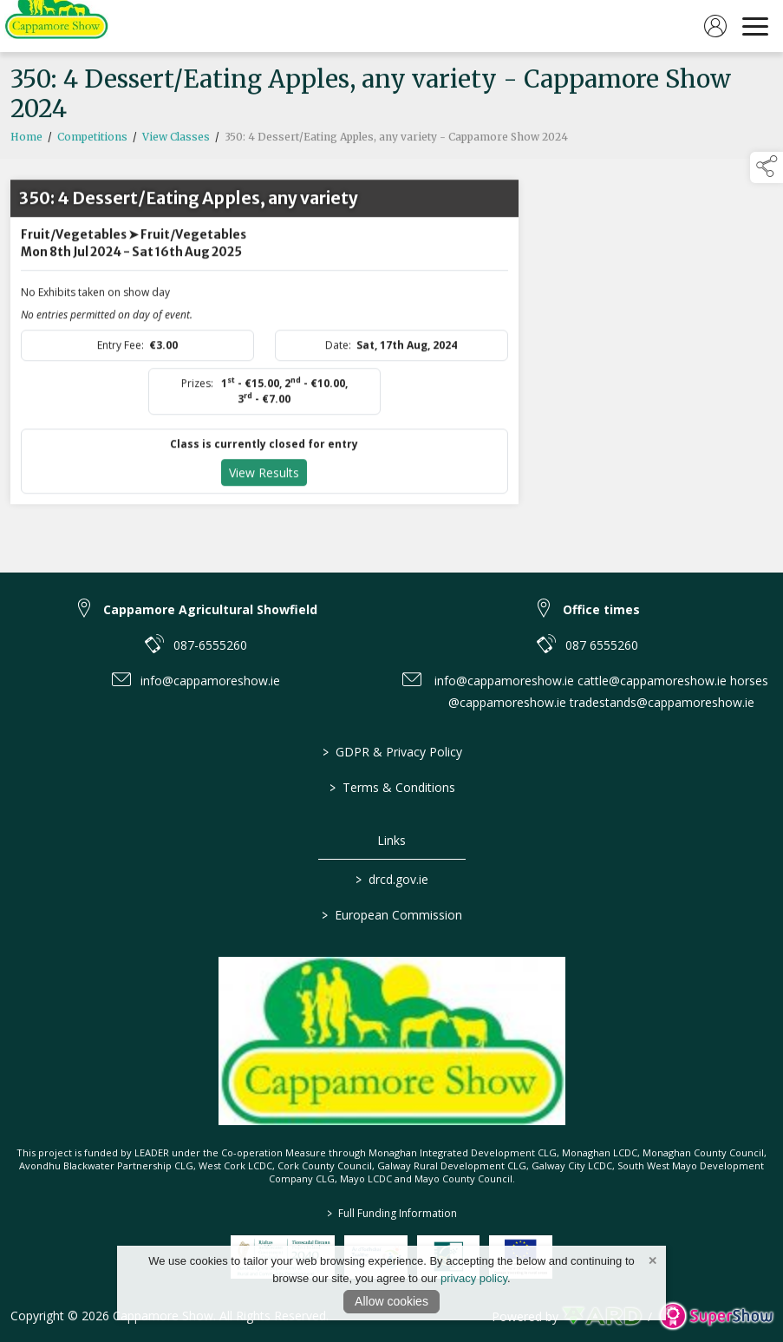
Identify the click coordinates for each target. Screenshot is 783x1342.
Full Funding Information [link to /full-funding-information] (392, 1213)
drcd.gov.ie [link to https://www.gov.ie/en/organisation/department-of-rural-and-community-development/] (392, 879)
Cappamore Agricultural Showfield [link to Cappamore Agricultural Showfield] (210, 609)
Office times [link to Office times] (601, 609)
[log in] (715, 26)
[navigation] (755, 26)
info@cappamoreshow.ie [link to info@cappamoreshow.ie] (210, 680)
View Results (264, 476)
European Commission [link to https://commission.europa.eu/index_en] (392, 915)
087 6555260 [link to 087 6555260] (601, 645)
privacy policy (473, 1278)
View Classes (176, 140)
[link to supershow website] (716, 1316)
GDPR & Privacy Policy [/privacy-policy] (391, 752)
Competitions (92, 140)
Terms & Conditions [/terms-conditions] (391, 787)
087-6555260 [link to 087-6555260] (210, 645)
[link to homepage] (56, 26)
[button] (766, 167)
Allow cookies (391, 1301)
